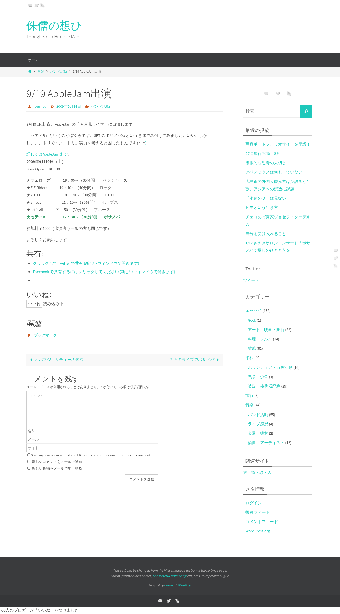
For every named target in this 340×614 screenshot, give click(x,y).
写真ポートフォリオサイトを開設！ (278, 144)
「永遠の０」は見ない (265, 198)
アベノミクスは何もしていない (273, 172)
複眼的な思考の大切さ (265, 162)
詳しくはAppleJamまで (47, 154)
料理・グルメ (260, 339)
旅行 (249, 395)
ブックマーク (45, 335)
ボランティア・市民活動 (270, 367)
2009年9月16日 (68, 106)
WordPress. (185, 585)
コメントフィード (261, 521)
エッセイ (253, 310)
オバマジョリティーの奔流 (56, 359)
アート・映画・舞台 (266, 329)
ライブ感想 (258, 424)
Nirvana (169, 585)
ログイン (253, 503)
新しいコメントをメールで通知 (57, 461)
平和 (249, 357)
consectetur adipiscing (169, 576)
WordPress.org (257, 531)
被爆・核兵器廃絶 (264, 386)
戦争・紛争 (258, 376)
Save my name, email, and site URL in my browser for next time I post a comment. (91, 455)
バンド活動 (58, 71)
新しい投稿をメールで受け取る (57, 468)
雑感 (252, 348)
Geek (252, 320)
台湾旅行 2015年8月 (262, 153)
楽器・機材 (258, 433)
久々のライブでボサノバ (195, 359)
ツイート (251, 280)
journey (40, 106)
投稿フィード (257, 512)
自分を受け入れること (265, 233)
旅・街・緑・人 (257, 472)
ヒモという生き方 (261, 207)
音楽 (40, 71)
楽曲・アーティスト (266, 442)
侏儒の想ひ (54, 26)
